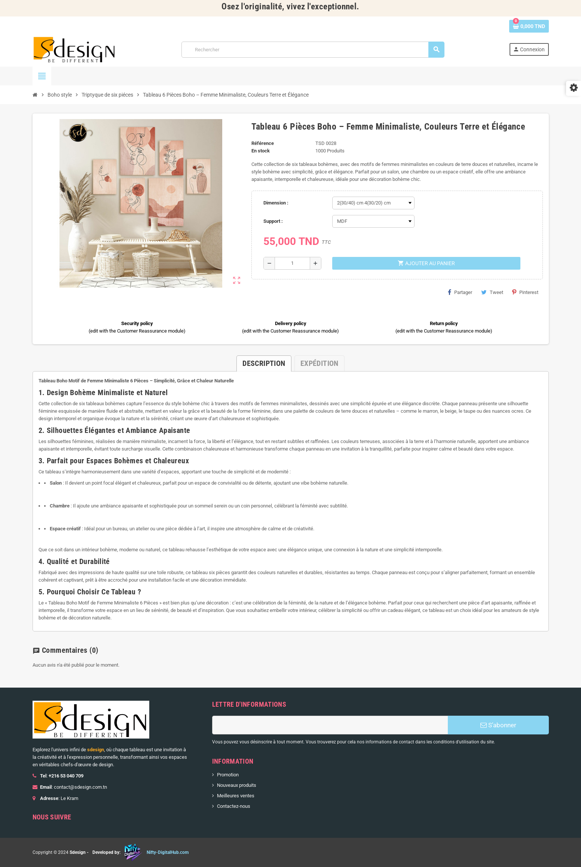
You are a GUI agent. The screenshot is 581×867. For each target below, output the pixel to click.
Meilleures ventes (235, 795)
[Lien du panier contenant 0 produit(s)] (529, 26)
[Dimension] (373, 203)
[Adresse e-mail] (330, 725)
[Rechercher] (312, 50)
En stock (260, 151)
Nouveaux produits (236, 785)
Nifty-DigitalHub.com (168, 852)
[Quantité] (292, 263)
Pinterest (525, 292)
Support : (273, 221)
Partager (460, 292)
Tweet (492, 292)
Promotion (228, 774)
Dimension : (275, 203)
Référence (262, 143)
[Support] (373, 221)
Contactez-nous (233, 806)
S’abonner (498, 725)
